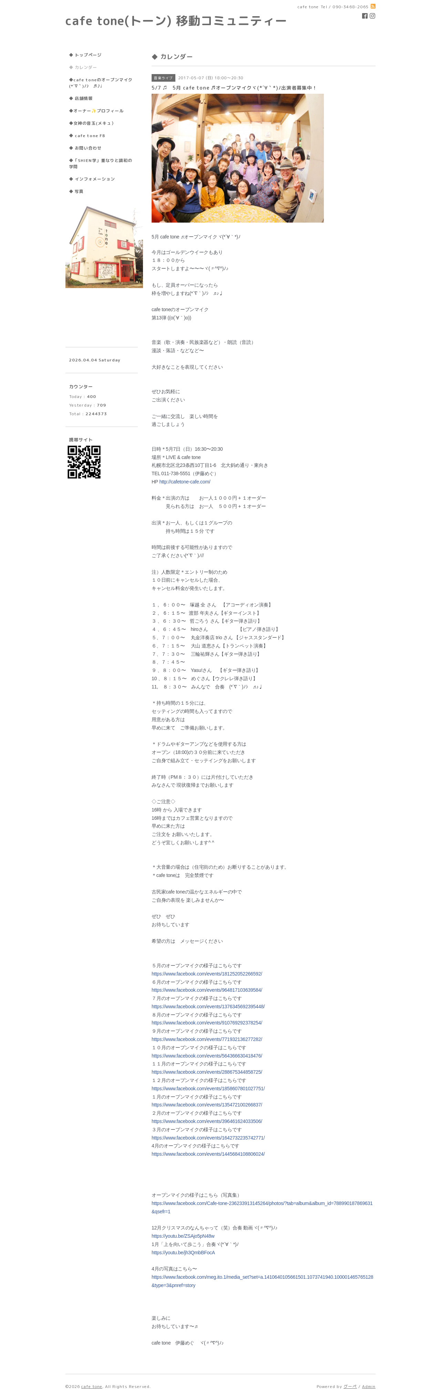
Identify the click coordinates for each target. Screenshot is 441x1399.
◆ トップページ (85, 55)
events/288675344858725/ (207, 1072)
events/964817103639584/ (207, 990)
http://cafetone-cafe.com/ (184, 481)
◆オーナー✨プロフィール (96, 111)
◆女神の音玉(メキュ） (92, 123)
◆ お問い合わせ (85, 148)
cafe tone (91, 1386)
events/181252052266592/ (207, 974)
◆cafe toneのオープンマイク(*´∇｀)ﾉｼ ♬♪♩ (101, 83)
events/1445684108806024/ (208, 1154)
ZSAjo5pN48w (183, 1236)
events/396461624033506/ (207, 1121)
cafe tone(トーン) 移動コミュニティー (176, 20)
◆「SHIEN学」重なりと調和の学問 (100, 163)
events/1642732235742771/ (208, 1138)
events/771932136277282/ (207, 1039)
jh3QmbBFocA (183, 1252)
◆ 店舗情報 (81, 98)
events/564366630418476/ (207, 1056)
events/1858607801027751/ (208, 1088)
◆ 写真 (76, 191)
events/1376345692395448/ (208, 1006)
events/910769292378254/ (207, 1022)
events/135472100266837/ (207, 1104)
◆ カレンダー (83, 67)
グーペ (350, 1386)
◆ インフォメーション (92, 179)
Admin (369, 1386)
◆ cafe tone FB (87, 136)
